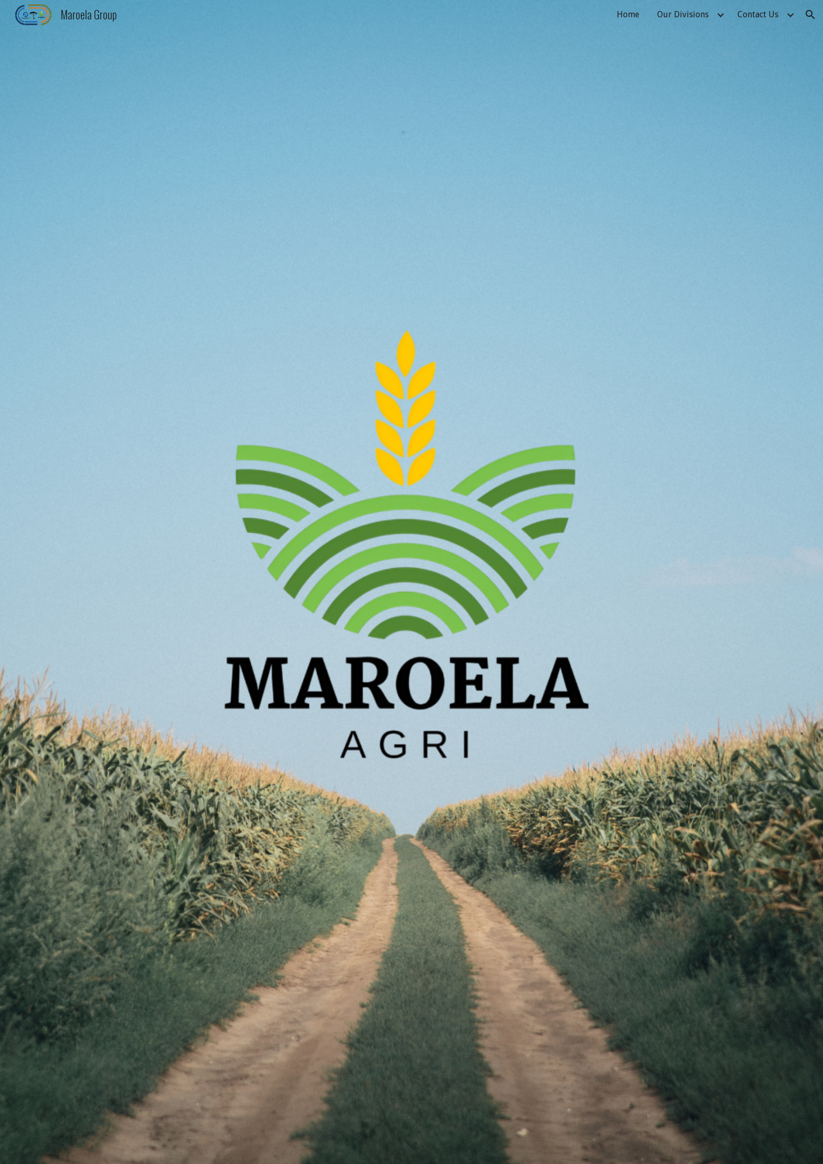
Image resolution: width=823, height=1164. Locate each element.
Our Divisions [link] (683, 14)
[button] (810, 14)
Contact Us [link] (757, 14)
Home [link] (628, 14)
